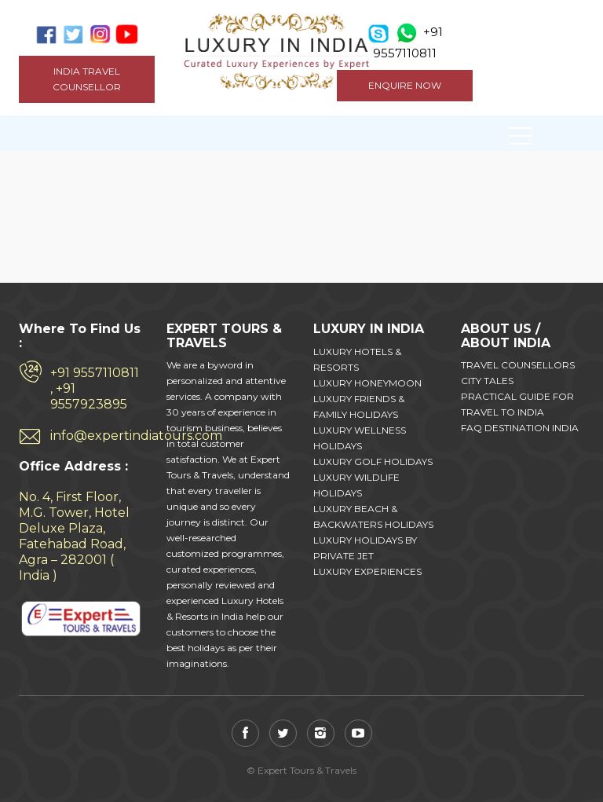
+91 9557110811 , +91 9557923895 (94, 388)
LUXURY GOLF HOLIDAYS (373, 461)
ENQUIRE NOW (404, 85)
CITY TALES (487, 380)
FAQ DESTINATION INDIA (520, 428)
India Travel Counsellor (87, 79)
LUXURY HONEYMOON (367, 383)
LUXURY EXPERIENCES (367, 571)
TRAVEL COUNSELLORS (518, 365)
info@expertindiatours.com (96, 435)
